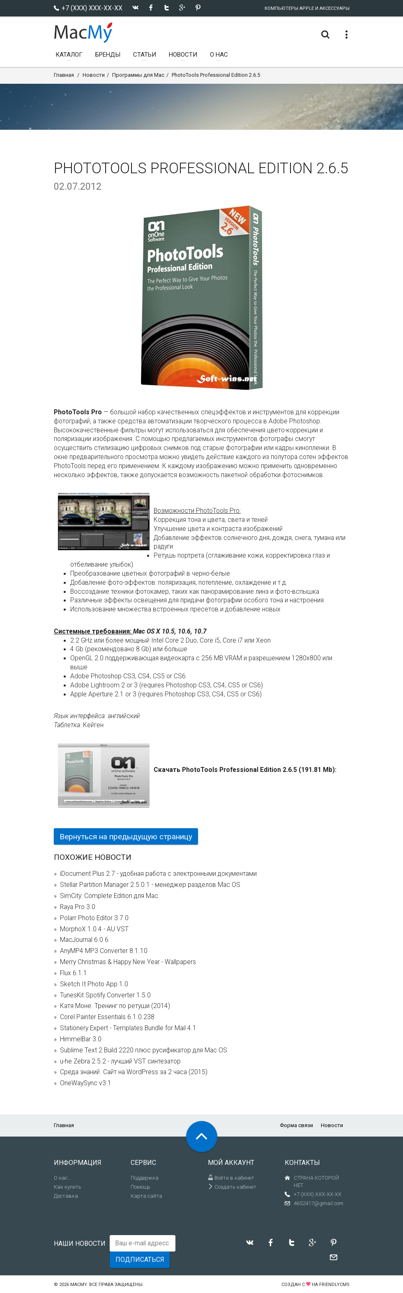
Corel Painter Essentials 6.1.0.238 (107, 1017)
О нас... (62, 1178)
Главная (64, 75)
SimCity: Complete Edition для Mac (109, 896)
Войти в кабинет (231, 1178)
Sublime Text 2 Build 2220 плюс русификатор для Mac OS (143, 1050)
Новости (94, 75)
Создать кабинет (232, 1187)
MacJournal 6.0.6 (84, 940)
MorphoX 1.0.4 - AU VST (94, 929)
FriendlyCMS (334, 1284)
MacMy (78, 1284)
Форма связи (296, 1125)
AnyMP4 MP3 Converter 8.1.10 (103, 951)
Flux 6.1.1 (73, 973)
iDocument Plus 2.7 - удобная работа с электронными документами (158, 873)
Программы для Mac (138, 75)
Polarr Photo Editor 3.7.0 (94, 918)
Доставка (66, 1196)
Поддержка (145, 1178)
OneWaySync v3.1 (85, 1083)
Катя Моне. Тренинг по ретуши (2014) (115, 1006)
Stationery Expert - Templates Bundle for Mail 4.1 (128, 1028)
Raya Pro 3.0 (77, 907)
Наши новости (80, 1243)
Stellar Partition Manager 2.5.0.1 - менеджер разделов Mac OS (150, 885)
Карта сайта (146, 1196)
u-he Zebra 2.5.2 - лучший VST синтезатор (120, 1061)
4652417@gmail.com (318, 1203)
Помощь (140, 1187)
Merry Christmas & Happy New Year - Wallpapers (128, 962)
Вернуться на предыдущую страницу (126, 836)
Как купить (67, 1187)
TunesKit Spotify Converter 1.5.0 (105, 995)
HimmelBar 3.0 (80, 1039)
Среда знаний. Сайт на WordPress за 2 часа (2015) (133, 1072)
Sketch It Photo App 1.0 (94, 984)
